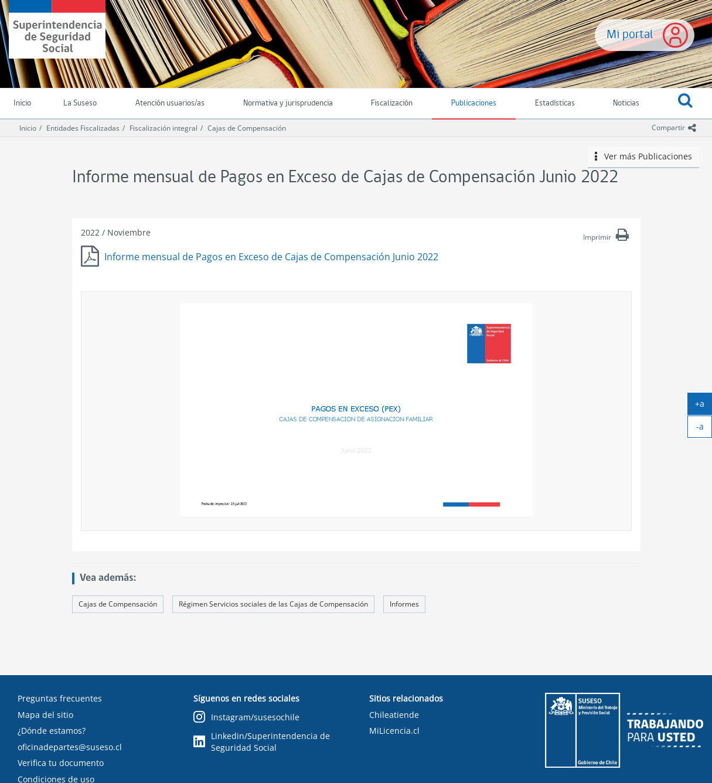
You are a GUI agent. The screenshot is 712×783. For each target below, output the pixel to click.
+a (703, 406)
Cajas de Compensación (246, 128)
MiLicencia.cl (394, 730)
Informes (404, 604)
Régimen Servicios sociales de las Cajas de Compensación (273, 604)
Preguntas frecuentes (60, 698)
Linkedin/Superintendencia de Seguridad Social (261, 741)
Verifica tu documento (61, 762)
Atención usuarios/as (170, 103)
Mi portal (630, 35)
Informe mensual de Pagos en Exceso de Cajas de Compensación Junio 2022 (271, 256)
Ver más (643, 156)
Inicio (27, 128)
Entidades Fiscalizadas (83, 128)
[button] (685, 103)
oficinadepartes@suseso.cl (70, 747)
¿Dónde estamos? (52, 730)
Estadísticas (555, 103)
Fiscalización (392, 103)
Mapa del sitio (45, 714)
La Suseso (80, 103)
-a (704, 429)
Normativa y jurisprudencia (288, 103)
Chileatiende (394, 714)
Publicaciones (473, 103)
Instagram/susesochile (246, 717)
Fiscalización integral (163, 128)
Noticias (626, 103)
